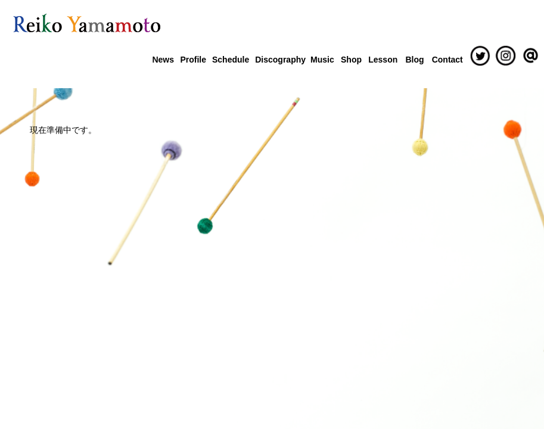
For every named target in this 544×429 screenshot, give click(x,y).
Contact (447, 59)
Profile (193, 59)
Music (322, 59)
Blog (414, 59)
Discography (279, 59)
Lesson (382, 59)
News (163, 59)
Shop (351, 59)
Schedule (230, 59)
